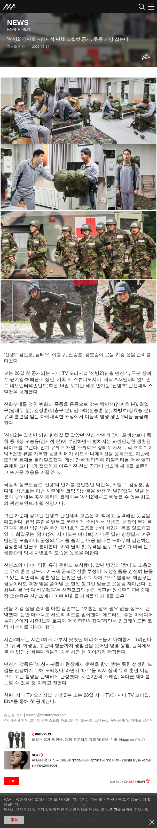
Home (11, 29)
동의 (14, 820)
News (26, 29)
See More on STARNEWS (131, 781)
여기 (113, 809)
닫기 (151, 822)
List (11, 781)
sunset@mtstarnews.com (46, 715)
